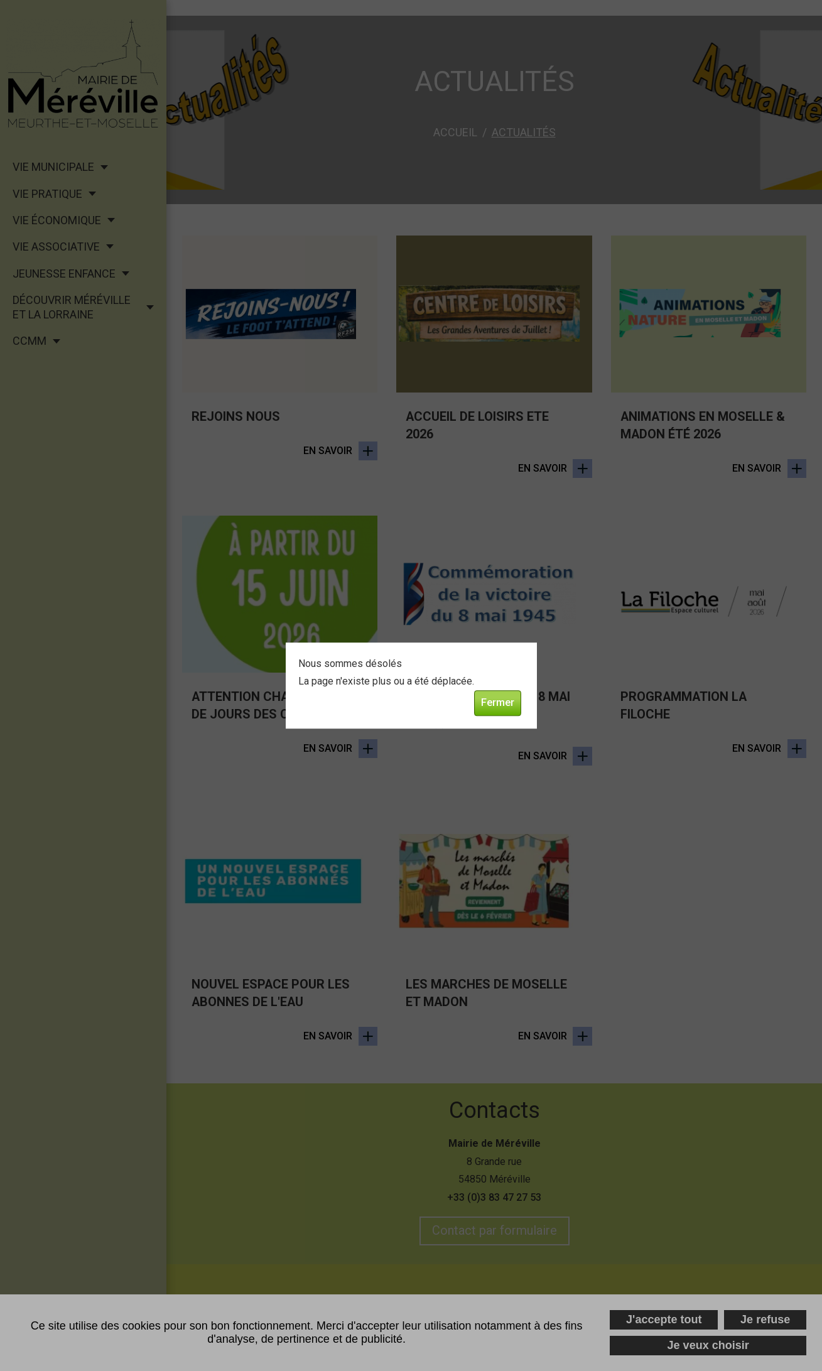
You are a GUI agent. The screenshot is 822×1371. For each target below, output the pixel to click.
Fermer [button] (497, 703)
